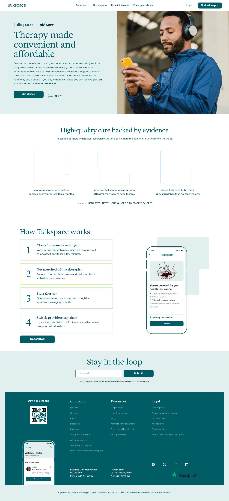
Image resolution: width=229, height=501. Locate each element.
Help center (117, 408)
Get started (28, 94)
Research (75, 424)
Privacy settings (159, 429)
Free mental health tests (123, 429)
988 (122, 493)
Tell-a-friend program (81, 445)
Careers (74, 413)
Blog (113, 419)
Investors (75, 429)
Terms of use (158, 419)
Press (73, 419)
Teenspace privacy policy (164, 413)
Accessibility (158, 424)
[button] (82, 6)
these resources (139, 493)
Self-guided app (119, 435)
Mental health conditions (123, 424)
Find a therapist (210, 5)
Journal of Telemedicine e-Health (131, 203)
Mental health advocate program (86, 451)
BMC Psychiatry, (98, 203)
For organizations (143, 5)
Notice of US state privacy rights (168, 435)
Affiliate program (78, 440)
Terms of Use (110, 382)
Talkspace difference (80, 435)
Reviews (74, 408)
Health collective (119, 413)
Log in (189, 5)
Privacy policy (158, 408)
